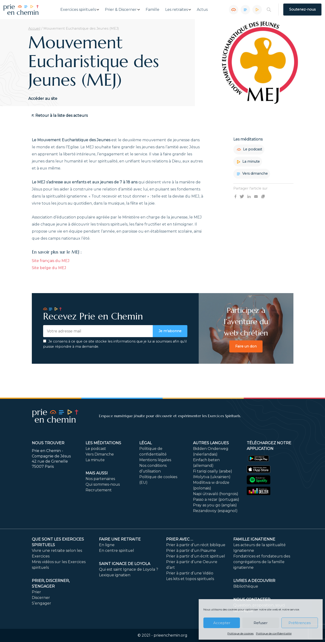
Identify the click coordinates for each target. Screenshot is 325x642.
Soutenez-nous (302, 9)
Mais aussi (97, 473)
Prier (36, 592)
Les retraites (176, 10)
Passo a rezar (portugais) (216, 499)
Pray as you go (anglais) (215, 505)
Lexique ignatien (114, 575)
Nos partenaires (100, 478)
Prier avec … (179, 539)
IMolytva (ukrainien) (211, 477)
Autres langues (211, 443)
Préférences (299, 623)
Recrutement (99, 490)
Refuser (260, 623)
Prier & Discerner (121, 10)
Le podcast (249, 149)
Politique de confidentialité (274, 633)
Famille (152, 10)
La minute (248, 161)
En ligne (107, 545)
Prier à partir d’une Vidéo (189, 573)
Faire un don (246, 346)
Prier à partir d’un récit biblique (195, 545)
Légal (145, 443)
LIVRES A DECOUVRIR (254, 580)
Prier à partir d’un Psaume (191, 550)
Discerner (41, 597)
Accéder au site (42, 98)
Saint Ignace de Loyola (124, 563)
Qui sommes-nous (103, 484)
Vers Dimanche (100, 454)
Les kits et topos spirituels (190, 579)
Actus (202, 10)
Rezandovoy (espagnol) (215, 511)
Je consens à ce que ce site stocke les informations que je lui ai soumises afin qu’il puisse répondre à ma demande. (115, 344)
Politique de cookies (240, 633)
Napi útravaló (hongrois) (215, 494)
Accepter (221, 623)
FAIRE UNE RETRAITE (120, 539)
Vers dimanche (252, 173)
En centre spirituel (116, 550)
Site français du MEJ (51, 260)
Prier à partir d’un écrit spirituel (195, 556)
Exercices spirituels (78, 10)
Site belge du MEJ (49, 268)
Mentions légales (155, 460)
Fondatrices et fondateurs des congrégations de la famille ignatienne (261, 562)
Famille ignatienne (254, 539)
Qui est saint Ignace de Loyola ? (128, 569)
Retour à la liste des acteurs (60, 115)
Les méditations (103, 443)
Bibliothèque (245, 586)
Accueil (34, 28)
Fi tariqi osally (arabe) (212, 471)
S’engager (41, 603)
